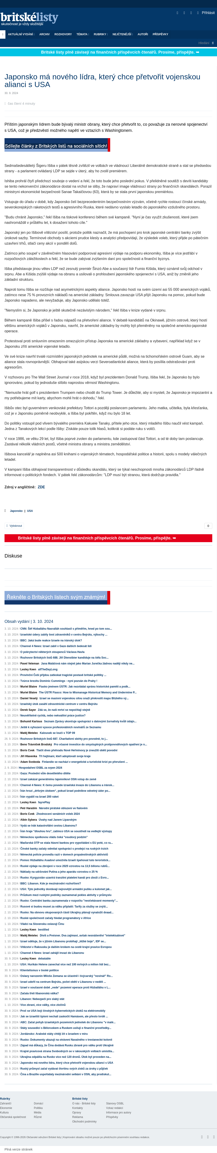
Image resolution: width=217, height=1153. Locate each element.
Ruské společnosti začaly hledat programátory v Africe (55, 918)
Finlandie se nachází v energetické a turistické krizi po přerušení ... (85, 761)
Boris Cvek (27, 750)
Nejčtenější (123, 34)
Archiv (44, 34)
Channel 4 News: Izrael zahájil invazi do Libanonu (52, 953)
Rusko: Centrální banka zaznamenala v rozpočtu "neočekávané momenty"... (69, 900)
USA (30, 511)
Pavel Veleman (29, 663)
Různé (38, 1117)
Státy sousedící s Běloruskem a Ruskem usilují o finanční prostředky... (65, 1028)
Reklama (77, 1117)
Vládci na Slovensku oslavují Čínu (42, 924)
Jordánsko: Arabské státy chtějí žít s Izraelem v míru (54, 1033)
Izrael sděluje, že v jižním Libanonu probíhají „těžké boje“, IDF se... (63, 941)
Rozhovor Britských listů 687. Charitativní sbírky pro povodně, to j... (64, 738)
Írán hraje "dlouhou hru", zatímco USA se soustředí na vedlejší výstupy (66, 831)
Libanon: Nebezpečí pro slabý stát (42, 999)
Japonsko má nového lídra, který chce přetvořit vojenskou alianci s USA (66, 1062)
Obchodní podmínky (84, 1121)
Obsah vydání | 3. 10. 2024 (29, 621)
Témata (83, 34)
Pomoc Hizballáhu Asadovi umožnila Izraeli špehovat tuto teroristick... (65, 860)
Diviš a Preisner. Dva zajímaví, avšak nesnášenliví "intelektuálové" (82, 935)
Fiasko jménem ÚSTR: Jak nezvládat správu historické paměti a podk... (84, 686)
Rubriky (101, 34)
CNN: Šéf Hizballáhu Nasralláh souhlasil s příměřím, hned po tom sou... (66, 628)
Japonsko (16, 511)
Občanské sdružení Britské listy (43, 1137)
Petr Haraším (28, 808)
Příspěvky (160, 34)
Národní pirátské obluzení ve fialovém (63, 808)
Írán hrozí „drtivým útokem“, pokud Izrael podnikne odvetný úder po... (65, 790)
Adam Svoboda (30, 761)
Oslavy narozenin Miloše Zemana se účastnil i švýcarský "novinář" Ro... (66, 976)
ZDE (41, 487)
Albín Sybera (28, 819)
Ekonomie (6, 1108)
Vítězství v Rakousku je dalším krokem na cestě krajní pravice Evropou (66, 947)
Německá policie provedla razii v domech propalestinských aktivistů (64, 854)
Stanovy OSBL (115, 1103)
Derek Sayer (28, 709)
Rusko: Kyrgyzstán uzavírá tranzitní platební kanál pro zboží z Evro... (64, 877)
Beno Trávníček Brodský (36, 744)
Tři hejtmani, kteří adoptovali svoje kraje (65, 756)
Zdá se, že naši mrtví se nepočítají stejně (64, 709)
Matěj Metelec (29, 733)
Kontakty (77, 1108)
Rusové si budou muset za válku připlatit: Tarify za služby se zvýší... (64, 906)
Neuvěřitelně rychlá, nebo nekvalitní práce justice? (53, 715)
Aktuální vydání (21, 34)
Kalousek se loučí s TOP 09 (57, 733)
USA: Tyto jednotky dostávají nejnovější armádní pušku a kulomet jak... (66, 889)
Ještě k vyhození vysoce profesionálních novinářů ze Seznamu (60, 727)
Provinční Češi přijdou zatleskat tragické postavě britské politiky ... (63, 675)
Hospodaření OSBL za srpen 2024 (40, 767)
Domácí (38, 1103)
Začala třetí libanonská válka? (39, 993)
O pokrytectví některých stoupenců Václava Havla (52, 652)
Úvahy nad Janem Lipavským (58, 819)
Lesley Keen (28, 669)
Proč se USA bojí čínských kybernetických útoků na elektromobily (62, 1010)
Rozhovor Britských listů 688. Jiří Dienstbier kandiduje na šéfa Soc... (64, 657)
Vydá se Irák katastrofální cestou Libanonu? (48, 825)
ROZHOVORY (63, 34)
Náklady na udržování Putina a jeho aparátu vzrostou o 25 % (59, 871)
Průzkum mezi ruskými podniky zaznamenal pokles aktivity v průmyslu (65, 895)
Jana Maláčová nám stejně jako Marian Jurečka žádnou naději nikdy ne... (88, 663)
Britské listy (31, 19)
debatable (44, 958)
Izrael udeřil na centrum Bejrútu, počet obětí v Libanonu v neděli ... (63, 981)
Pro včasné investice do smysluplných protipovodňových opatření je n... (100, 744)
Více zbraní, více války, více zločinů (43, 1005)
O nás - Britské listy (84, 1103)
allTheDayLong (47, 669)
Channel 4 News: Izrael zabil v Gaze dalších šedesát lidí (55, 646)
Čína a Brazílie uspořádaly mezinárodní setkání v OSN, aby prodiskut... (65, 1074)
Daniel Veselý (29, 698)
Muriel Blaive (28, 686)
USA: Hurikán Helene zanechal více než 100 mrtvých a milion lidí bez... (65, 964)
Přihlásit (206, 13)
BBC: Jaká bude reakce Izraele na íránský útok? (51, 640)
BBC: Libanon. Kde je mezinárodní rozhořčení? (50, 883)
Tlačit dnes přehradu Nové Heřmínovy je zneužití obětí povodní (76, 750)
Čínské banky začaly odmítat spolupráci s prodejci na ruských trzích (64, 848)
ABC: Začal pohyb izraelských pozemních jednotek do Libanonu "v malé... (68, 1022)
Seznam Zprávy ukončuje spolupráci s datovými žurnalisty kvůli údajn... (90, 721)
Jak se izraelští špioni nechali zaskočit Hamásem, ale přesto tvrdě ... (64, 1016)
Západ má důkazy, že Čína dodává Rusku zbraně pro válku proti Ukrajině (67, 1045)
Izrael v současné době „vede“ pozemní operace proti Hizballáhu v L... (65, 987)
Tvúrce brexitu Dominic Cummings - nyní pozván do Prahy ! (58, 681)
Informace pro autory (118, 1112)
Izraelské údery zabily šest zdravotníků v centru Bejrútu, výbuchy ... (63, 634)
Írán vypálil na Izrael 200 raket (39, 796)
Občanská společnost (13, 1117)
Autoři (143, 34)
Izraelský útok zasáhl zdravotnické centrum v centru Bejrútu (59, 704)
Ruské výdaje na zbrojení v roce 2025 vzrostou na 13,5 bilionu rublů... (65, 866)
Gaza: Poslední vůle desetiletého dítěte (45, 773)
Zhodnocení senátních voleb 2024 (58, 813)
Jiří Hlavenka (28, 756)
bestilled (43, 929)
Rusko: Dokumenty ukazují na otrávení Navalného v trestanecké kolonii (66, 1039)
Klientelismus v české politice (39, 970)
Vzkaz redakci (114, 1108)
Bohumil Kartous (31, 721)
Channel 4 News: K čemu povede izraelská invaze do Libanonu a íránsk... (67, 785)
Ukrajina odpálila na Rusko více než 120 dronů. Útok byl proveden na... (65, 1056)
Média (37, 1112)
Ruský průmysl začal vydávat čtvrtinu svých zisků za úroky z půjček (64, 1068)
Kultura (4, 1112)
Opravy (76, 1112)
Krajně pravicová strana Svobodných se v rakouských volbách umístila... (67, 1051)
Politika (38, 1108)
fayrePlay (44, 802)
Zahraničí (5, 1103)
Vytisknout (14, 525)
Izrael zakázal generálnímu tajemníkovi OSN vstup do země (58, 779)
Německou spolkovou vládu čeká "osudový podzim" (54, 837)
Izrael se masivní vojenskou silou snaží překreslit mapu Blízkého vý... (84, 698)
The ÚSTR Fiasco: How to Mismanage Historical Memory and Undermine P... (88, 692)
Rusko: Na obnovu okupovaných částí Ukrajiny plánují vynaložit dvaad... (67, 912)
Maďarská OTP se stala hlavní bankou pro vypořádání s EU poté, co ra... (66, 842)
